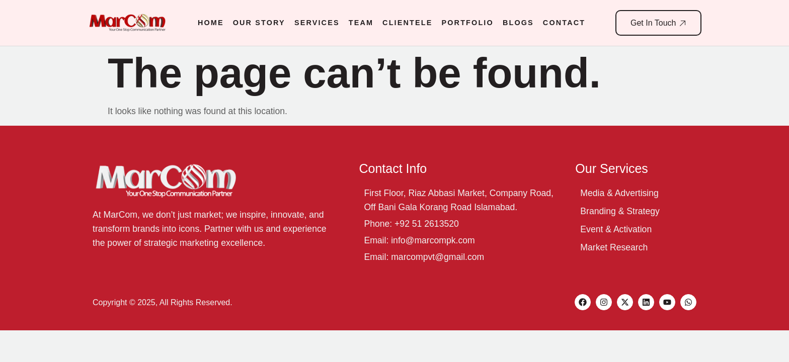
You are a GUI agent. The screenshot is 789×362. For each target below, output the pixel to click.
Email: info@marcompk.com (419, 240)
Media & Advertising (619, 193)
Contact (564, 23)
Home (211, 23)
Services (317, 23)
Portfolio (468, 23)
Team (361, 23)
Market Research (614, 247)
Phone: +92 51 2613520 (411, 224)
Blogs (518, 23)
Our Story (259, 23)
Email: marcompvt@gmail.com (424, 257)
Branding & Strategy (619, 211)
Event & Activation (616, 229)
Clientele (407, 23)
